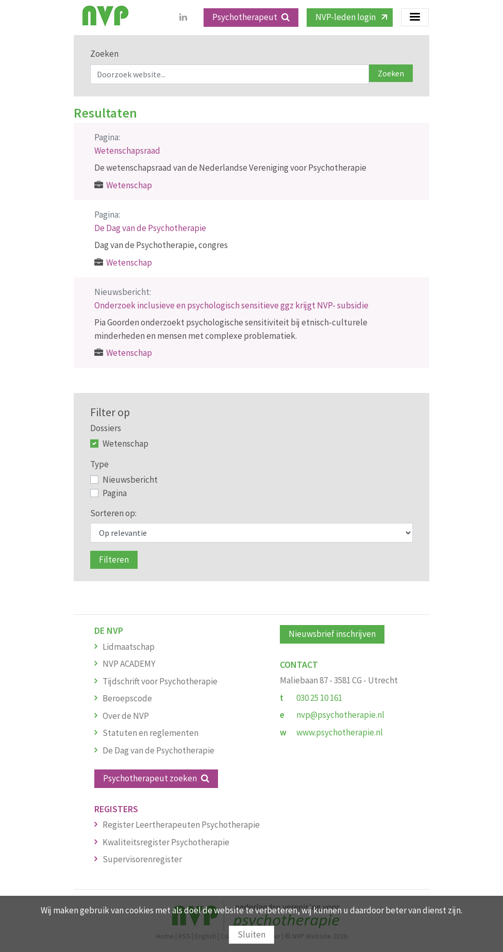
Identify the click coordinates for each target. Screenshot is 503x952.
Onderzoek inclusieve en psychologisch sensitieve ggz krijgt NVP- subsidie (231, 305)
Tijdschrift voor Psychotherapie (160, 681)
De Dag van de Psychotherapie (150, 228)
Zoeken (104, 53)
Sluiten (251, 934)
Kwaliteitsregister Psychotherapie (166, 842)
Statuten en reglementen (150, 732)
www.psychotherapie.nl (339, 732)
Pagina (115, 493)
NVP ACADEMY (129, 663)
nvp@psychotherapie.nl (340, 714)
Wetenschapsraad (127, 150)
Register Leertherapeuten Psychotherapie (181, 824)
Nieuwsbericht (130, 479)
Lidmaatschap (129, 646)
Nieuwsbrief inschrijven (332, 633)
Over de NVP (126, 715)
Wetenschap (129, 185)
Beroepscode (127, 698)
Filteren (114, 559)
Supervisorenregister (142, 859)
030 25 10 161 (319, 697)
